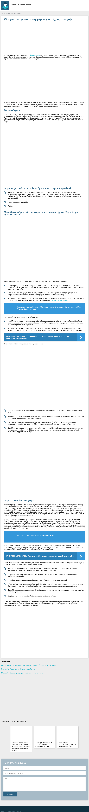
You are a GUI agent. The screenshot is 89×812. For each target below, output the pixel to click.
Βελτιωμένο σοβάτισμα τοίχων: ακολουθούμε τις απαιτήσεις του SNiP (44, 744)
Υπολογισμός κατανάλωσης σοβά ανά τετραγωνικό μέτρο (67, 744)
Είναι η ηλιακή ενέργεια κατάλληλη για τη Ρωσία (18, 669)
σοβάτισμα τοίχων (33, 55)
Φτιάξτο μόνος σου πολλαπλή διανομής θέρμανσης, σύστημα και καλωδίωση (28, 665)
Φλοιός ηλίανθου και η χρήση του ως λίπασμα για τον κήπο (22, 673)
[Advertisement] (44, 38)
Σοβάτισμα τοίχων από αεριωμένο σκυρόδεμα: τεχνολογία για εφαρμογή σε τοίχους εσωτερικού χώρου (21, 746)
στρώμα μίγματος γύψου (58, 300)
